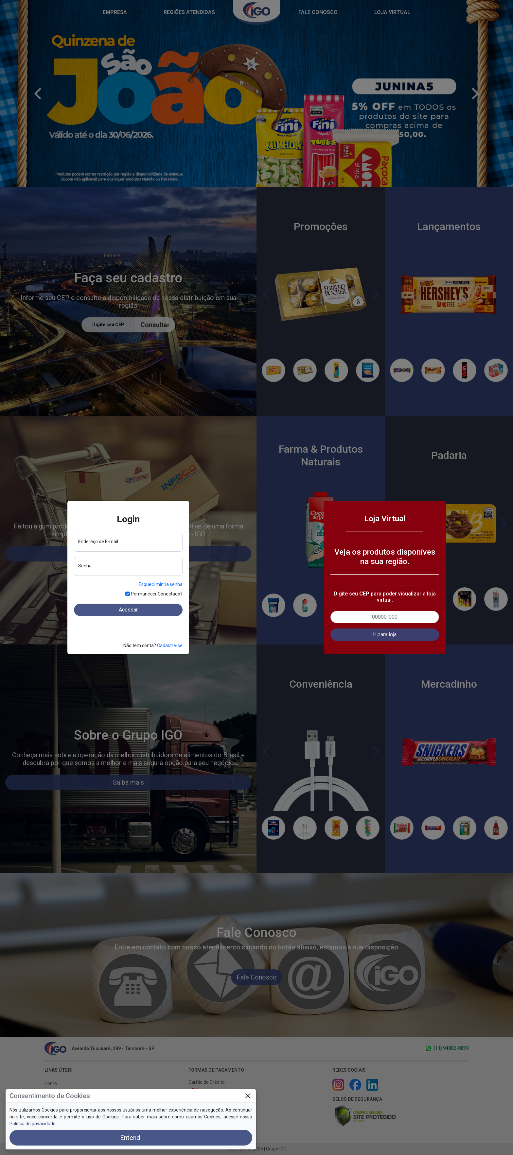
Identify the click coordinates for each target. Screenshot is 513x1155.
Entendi (131, 1138)
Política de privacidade (32, 1123)
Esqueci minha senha (161, 584)
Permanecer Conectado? (157, 593)
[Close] (247, 1096)
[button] (384, 634)
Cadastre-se (170, 645)
